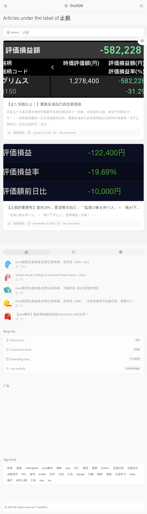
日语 (61, 474)
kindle (42, 474)
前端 (19, 468)
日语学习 (120, 474)
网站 (59, 468)
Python (105, 468)
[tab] (26, 252)
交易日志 (132, 468)
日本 (52, 474)
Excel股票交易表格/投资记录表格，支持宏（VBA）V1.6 (52, 262)
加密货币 (12, 474)
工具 (33, 480)
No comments (67, 132)
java (68, 468)
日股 (91, 474)
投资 (10, 468)
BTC (24, 474)
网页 (85, 468)
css (49, 480)
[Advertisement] (73, 420)
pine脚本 (47, 468)
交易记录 (118, 468)
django (81, 474)
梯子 (10, 480)
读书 (32, 474)
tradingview (32, 468)
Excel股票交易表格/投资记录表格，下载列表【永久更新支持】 (57, 288)
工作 (70, 474)
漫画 (109, 474)
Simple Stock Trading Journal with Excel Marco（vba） (51, 275)
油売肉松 (19, 132)
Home (13, 32)
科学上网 (21, 480)
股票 (94, 468)
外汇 (76, 468)
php (42, 480)
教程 (100, 474)
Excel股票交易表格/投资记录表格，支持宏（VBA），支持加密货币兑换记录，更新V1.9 (73, 301)
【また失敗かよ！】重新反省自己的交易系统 (44, 104)
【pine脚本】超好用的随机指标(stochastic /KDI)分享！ (52, 314)
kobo (133, 474)
